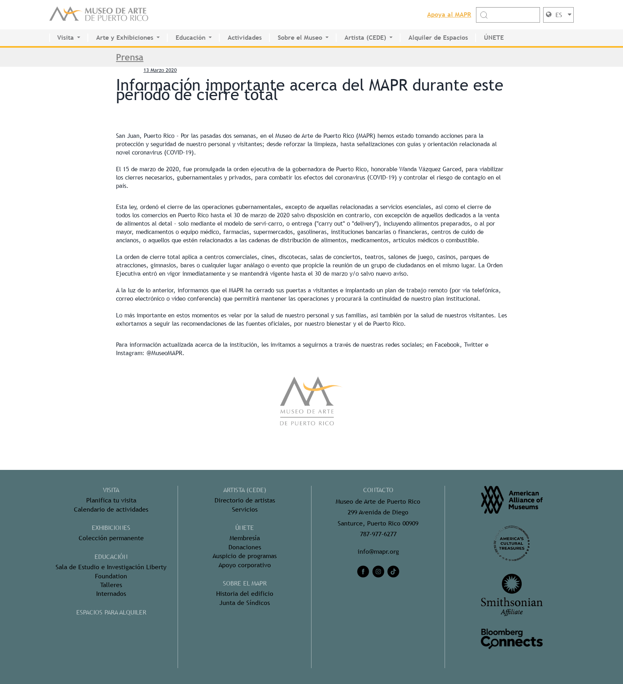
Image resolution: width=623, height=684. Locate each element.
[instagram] (378, 572)
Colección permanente (111, 538)
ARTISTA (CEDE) (244, 490)
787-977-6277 (378, 534)
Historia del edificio (244, 593)
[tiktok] (393, 572)
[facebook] (363, 572)
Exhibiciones (111, 527)
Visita (65, 37)
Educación (190, 37)
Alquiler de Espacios (438, 37)
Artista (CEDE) (365, 37)
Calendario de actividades (111, 509)
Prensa (129, 57)
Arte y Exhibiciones (124, 37)
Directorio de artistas (245, 500)
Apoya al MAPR (449, 14)
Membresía (245, 538)
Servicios (244, 509)
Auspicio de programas (245, 556)
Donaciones (244, 547)
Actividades (245, 37)
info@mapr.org (378, 551)
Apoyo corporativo (245, 565)
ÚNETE (494, 37)
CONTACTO (378, 490)
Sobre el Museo (300, 37)
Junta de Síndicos (244, 603)
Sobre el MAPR (245, 583)
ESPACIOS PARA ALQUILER (111, 612)
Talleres (111, 585)
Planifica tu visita (111, 500)
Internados (111, 593)
